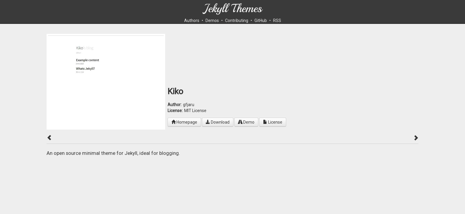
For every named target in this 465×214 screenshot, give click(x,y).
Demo (246, 122)
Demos (212, 20)
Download (218, 122)
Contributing (236, 20)
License (272, 122)
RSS (277, 20)
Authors (191, 20)
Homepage (184, 122)
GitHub (260, 20)
